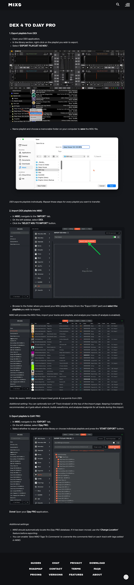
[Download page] (97, 563)
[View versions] (56, 575)
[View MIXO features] (76, 575)
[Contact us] (55, 569)
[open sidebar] (127, 4)
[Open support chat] (126, 577)
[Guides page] (36, 563)
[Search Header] (118, 4)
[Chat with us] (56, 563)
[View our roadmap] (36, 569)
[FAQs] (97, 569)
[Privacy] (76, 563)
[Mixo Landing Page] (14, 4)
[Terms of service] (76, 569)
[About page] (97, 575)
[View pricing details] (36, 575)
